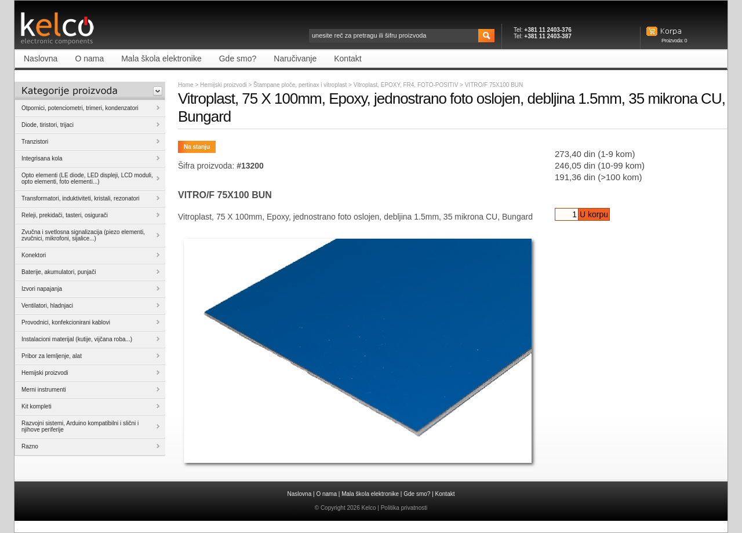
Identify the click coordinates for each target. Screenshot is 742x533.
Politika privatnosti (404, 508)
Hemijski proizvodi (223, 85)
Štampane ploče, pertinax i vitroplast (300, 85)
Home (186, 85)
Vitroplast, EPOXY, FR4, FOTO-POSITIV (407, 85)
